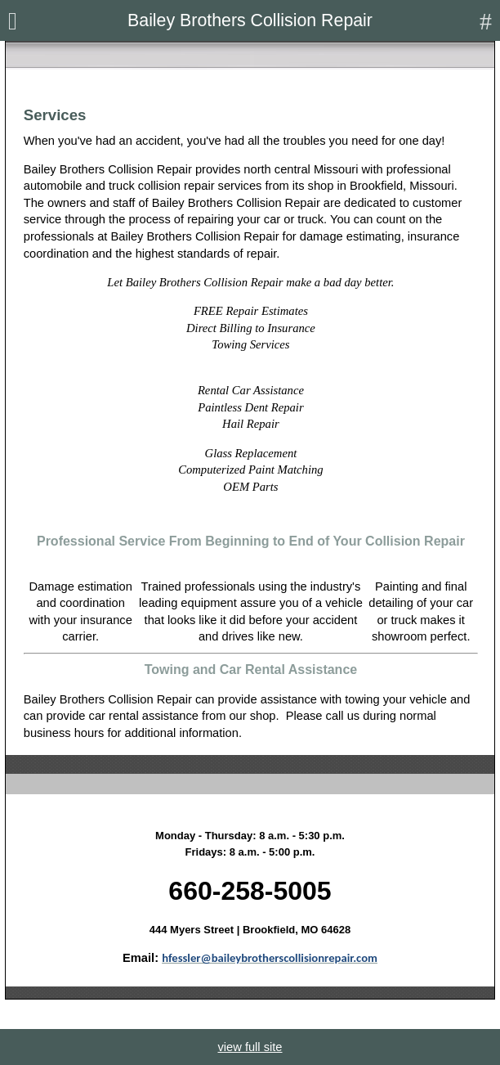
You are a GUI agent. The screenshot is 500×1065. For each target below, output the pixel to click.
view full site (249, 1047)
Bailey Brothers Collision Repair (250, 20)
